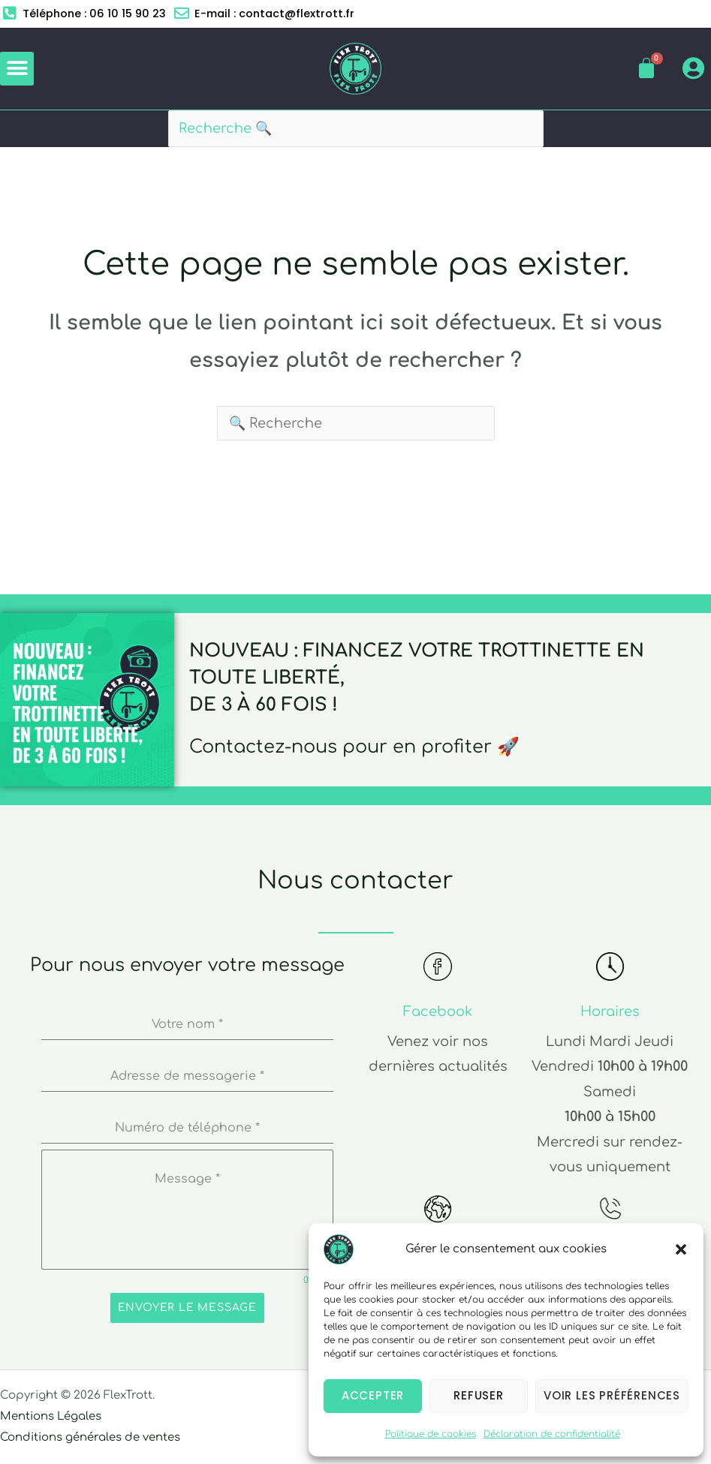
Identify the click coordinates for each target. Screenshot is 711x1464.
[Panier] (646, 69)
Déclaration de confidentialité (552, 1434)
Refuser (478, 1395)
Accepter (373, 1395)
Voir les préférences (612, 1395)
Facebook (437, 1012)
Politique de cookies (430, 1434)
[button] (680, 1249)
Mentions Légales (51, 1417)
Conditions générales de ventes (90, 1438)
